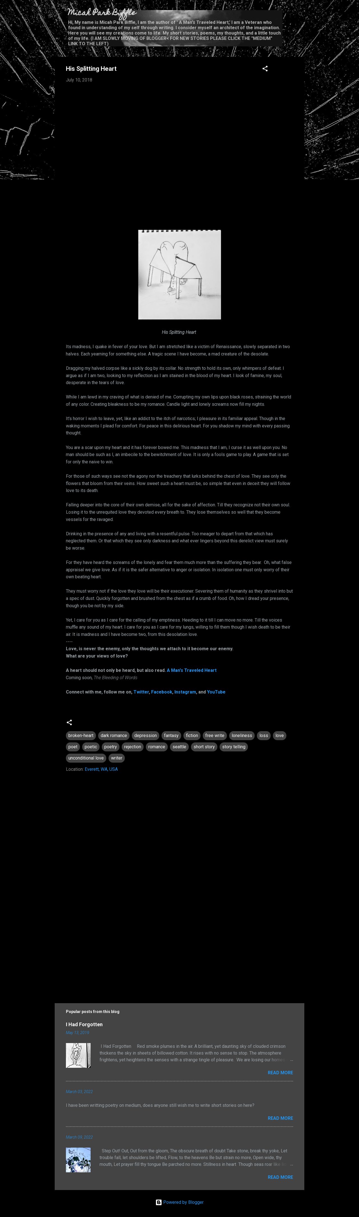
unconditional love (86, 758)
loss (263, 735)
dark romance (114, 735)
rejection (132, 746)
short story (204, 746)
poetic (91, 746)
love (279, 735)
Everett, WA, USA (101, 769)
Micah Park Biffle (102, 13)
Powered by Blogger (179, 1202)
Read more (280, 1072)
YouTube (216, 692)
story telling (233, 746)
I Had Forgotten (84, 1024)
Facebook (161, 692)
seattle (179, 746)
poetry (110, 746)
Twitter (141, 692)
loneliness (242, 735)
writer (116, 758)
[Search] (301, 15)
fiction (192, 735)
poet (72, 746)
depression (145, 735)
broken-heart (80, 735)
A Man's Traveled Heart (192, 670)
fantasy (171, 735)
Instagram (185, 692)
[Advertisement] (179, 946)
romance (156, 746)
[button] (265, 69)
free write (214, 735)
